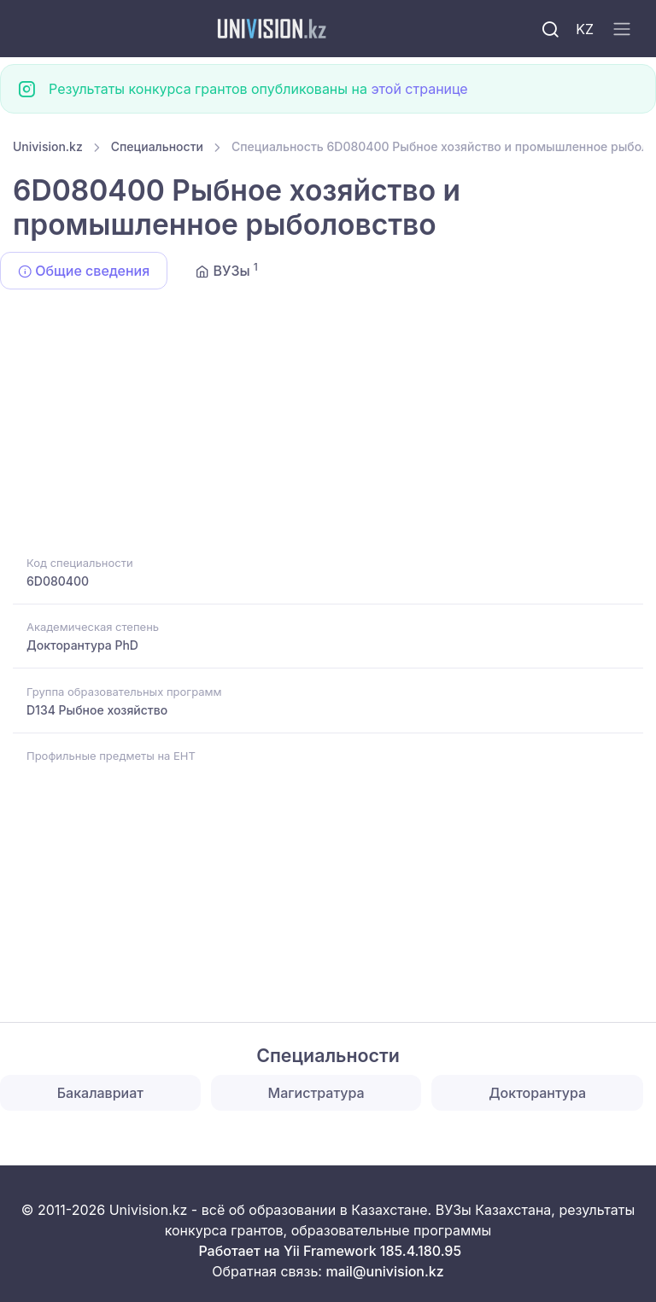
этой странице (419, 88)
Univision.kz (48, 146)
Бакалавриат (100, 1092)
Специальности (157, 146)
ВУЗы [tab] (227, 269)
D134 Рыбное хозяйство (96, 710)
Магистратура (316, 1092)
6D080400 (57, 581)
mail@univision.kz (384, 1271)
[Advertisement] (328, 425)
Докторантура (537, 1092)
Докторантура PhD (82, 645)
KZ (585, 29)
